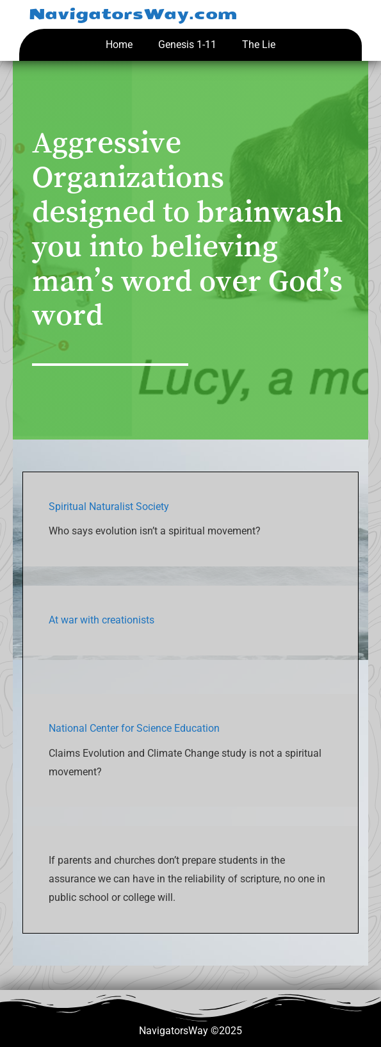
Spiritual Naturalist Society (109, 506)
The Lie (258, 44)
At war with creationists (101, 620)
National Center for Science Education (134, 728)
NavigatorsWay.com (133, 14)
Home (119, 44)
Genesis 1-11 (187, 44)
